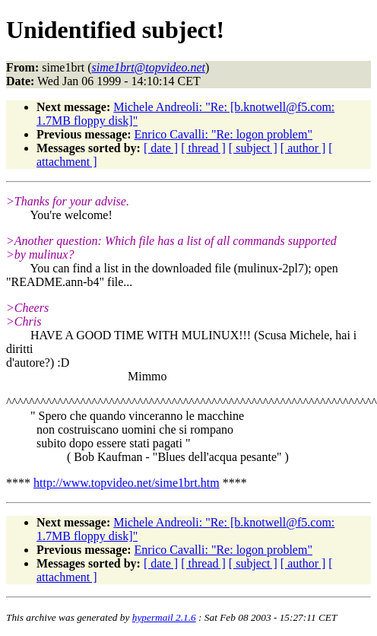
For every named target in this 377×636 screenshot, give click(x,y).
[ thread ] (203, 148)
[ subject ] (253, 148)
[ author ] (303, 148)
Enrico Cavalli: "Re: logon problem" (223, 134)
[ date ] (161, 148)
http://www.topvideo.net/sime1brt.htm (126, 482)
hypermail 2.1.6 (164, 617)
